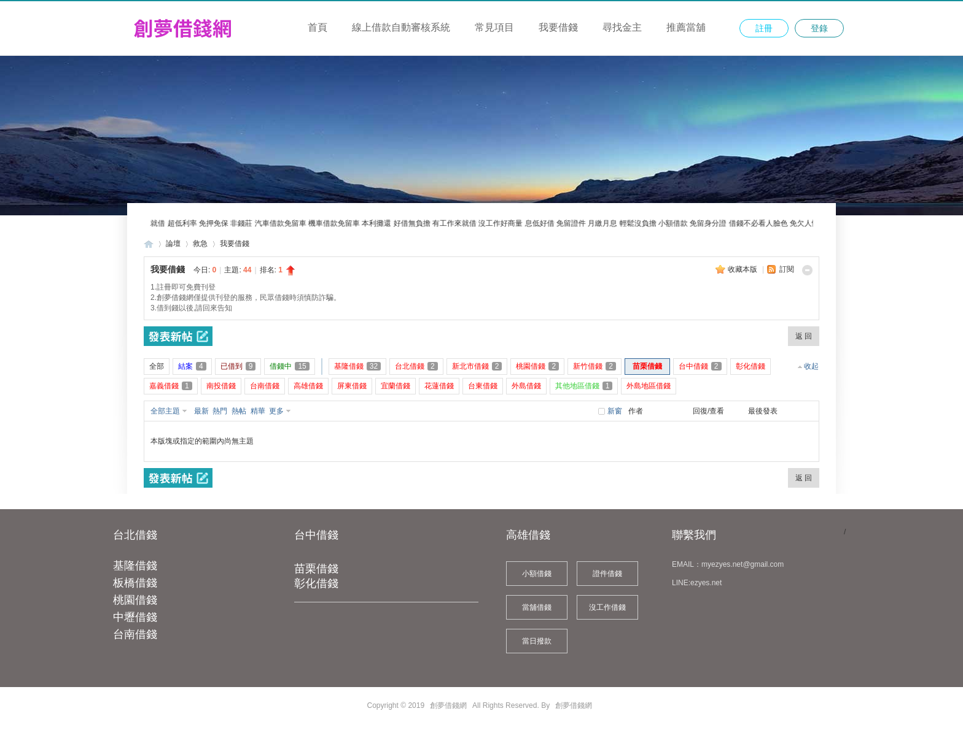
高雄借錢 (528, 535)
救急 (200, 243)
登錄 (819, 28)
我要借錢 (558, 27)
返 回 (803, 336)
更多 (276, 411)
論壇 (173, 243)
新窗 (614, 411)
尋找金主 (622, 27)
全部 (156, 366)
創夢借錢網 (149, 244)
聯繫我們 (694, 535)
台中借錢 (316, 535)
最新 (201, 411)
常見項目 (494, 27)
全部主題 (165, 411)
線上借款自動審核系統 (401, 27)
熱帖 (239, 411)
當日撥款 (537, 641)
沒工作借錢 (607, 607)
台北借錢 (135, 535)
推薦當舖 (686, 27)
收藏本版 (743, 269)
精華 (258, 411)
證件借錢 (607, 573)
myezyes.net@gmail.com (742, 564)
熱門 (219, 411)
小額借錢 (537, 573)
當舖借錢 (537, 607)
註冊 (764, 28)
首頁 (317, 27)
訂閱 (786, 269)
